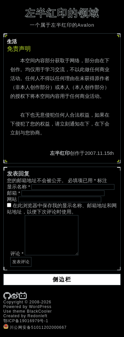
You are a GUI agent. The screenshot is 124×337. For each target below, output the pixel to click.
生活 (12, 41)
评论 (16, 253)
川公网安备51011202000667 (35, 327)
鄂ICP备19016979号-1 (25, 321)
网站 (12, 199)
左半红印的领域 (62, 13)
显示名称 (18, 186)
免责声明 (19, 48)
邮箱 (13, 193)
